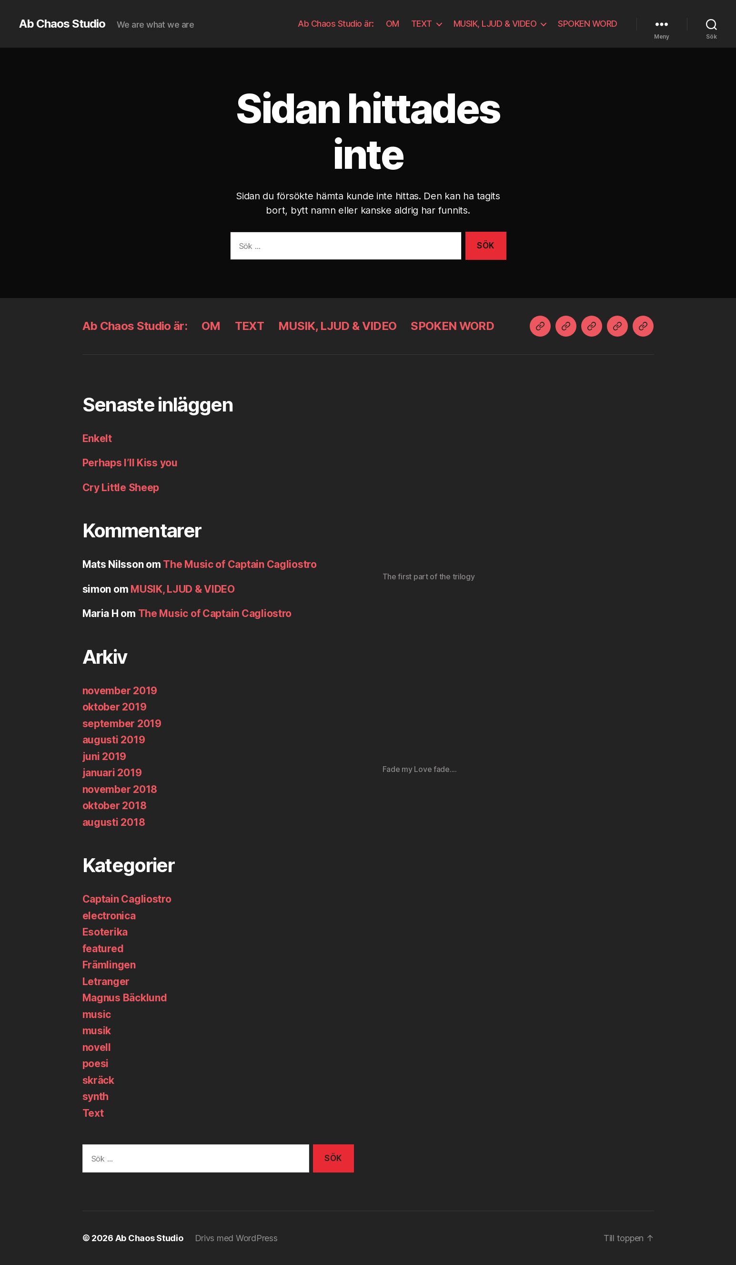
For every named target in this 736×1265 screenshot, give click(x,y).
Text (93, 1113)
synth (95, 1096)
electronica (109, 916)
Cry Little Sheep (121, 488)
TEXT (421, 24)
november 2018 (120, 789)
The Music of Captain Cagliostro (240, 564)
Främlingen (109, 965)
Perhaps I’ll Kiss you (130, 463)
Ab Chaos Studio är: (336, 24)
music (96, 1014)
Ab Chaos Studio (62, 24)
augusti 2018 (113, 822)
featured (103, 949)
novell (96, 1047)
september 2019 (121, 724)
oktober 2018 (114, 806)
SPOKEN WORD (587, 24)
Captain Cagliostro (126, 899)
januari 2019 (112, 773)
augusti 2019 (113, 740)
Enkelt (97, 438)
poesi (95, 1064)
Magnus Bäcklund (124, 998)
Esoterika (105, 932)
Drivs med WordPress (236, 1238)
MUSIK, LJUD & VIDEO (495, 24)
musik (96, 1031)
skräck (98, 1080)
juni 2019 (104, 756)
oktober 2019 (114, 707)
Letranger (106, 981)
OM (392, 24)
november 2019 (120, 691)
